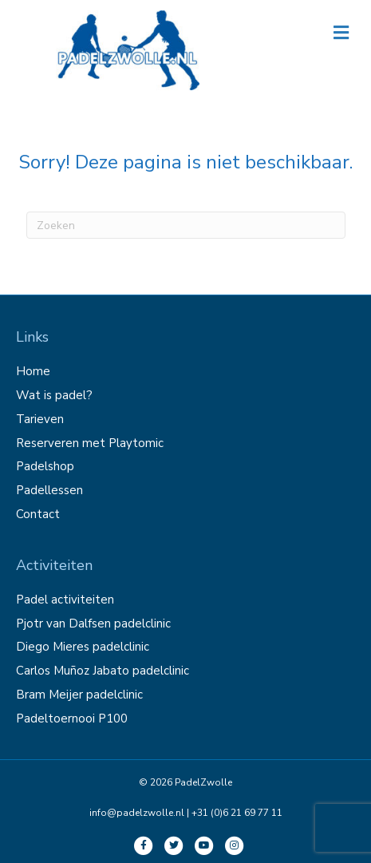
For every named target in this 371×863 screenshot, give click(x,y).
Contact (38, 514)
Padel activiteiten (65, 600)
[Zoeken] (185, 225)
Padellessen (49, 490)
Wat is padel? (54, 395)
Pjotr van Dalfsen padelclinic (93, 623)
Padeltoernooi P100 (72, 718)
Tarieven (40, 419)
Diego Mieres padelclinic (82, 647)
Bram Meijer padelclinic (79, 695)
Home (33, 371)
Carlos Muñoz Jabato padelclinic (102, 671)
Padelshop (45, 466)
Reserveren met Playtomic (90, 443)
